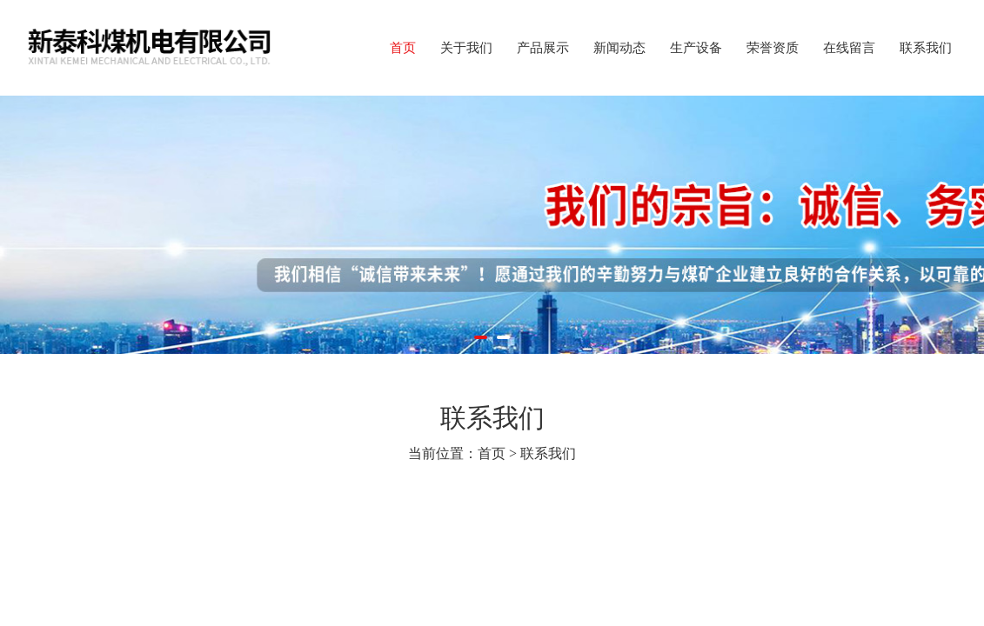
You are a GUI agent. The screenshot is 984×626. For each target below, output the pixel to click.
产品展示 (543, 48)
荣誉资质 (772, 48)
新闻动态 (619, 48)
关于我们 (466, 48)
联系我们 (926, 48)
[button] (480, 337)
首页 (403, 48)
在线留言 (849, 48)
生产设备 (696, 48)
